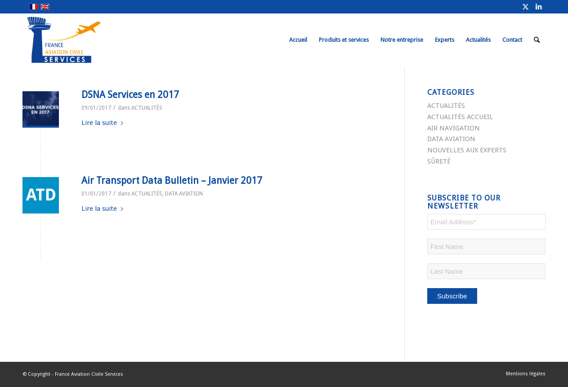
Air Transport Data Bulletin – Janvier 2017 (171, 180)
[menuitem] (298, 40)
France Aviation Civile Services (89, 374)
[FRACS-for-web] (80, 40)
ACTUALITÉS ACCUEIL (460, 117)
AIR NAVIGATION (453, 128)
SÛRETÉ (439, 161)
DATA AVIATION (184, 194)
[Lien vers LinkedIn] (539, 6)
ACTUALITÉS (146, 108)
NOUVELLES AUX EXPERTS (466, 150)
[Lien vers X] (525, 6)
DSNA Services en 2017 (130, 94)
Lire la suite (102, 123)
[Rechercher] (537, 40)
